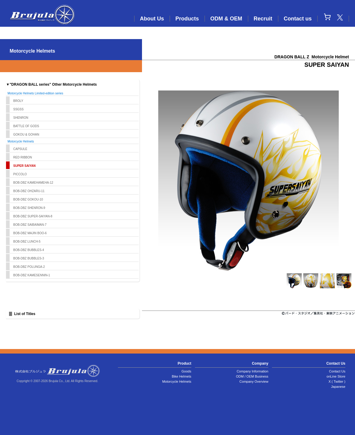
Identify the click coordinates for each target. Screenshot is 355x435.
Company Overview (253, 381)
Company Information (252, 371)
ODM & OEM (226, 19)
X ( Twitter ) (337, 381)
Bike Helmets (181, 376)
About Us (152, 19)
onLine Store (336, 376)
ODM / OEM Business (252, 376)
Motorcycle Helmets (176, 381)
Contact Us (337, 371)
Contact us (298, 19)
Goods (186, 371)
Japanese (338, 386)
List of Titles (24, 314)
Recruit (263, 19)
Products (187, 19)
